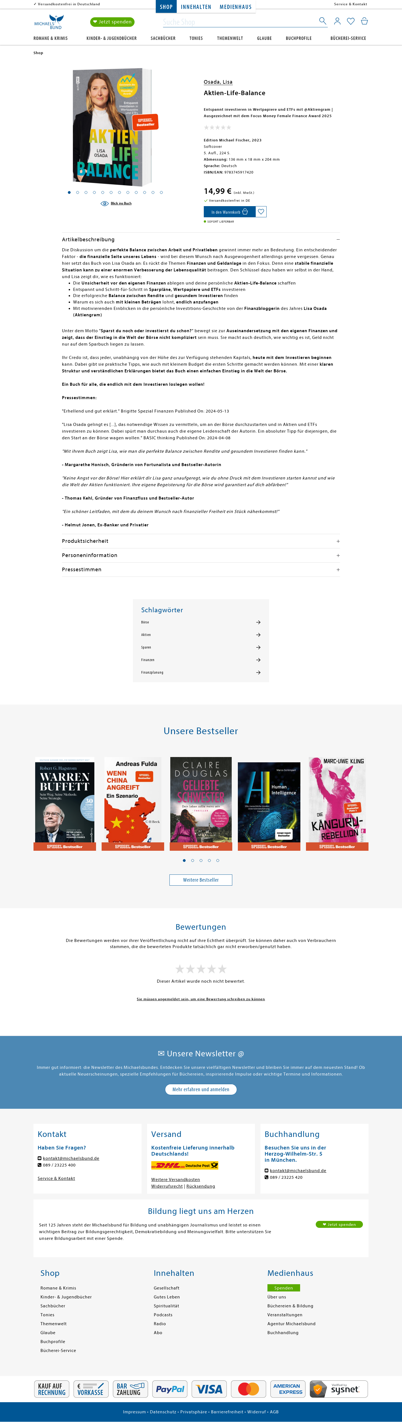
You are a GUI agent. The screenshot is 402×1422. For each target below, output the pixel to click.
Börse (145, 622)
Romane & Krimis (51, 38)
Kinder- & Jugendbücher (112, 38)
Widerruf (256, 1411)
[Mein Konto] (337, 21)
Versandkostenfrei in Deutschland (69, 4)
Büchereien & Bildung (290, 1305)
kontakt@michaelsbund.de (71, 1158)
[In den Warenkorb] (229, 211)
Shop (166, 7)
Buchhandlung (283, 1332)
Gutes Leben (167, 1297)
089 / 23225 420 (286, 1177)
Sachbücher (163, 38)
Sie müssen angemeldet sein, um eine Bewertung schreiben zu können (201, 999)
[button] (184, 860)
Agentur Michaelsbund (291, 1323)
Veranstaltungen (285, 1314)
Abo (158, 1332)
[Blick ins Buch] (115, 203)
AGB (274, 1411)
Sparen (146, 647)
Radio (160, 1323)
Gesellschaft (167, 1288)
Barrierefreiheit (227, 1411)
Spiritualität (166, 1305)
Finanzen (148, 660)
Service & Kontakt (350, 4)
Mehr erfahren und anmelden (201, 1089)
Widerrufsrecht (167, 1186)
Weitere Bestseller (201, 880)
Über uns (276, 1297)
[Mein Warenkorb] (364, 21)
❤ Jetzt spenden (112, 22)
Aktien (146, 635)
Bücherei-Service (348, 38)
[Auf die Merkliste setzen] (261, 211)
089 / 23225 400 (59, 1165)
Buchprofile (299, 38)
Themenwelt (230, 38)
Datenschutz (163, 1411)
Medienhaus (236, 7)
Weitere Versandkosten (175, 1179)
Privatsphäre (193, 1411)
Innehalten (196, 7)
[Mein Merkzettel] (351, 21)
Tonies (196, 38)
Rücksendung (200, 1186)
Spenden (283, 1288)
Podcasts (163, 1314)
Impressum (134, 1411)
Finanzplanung (152, 672)
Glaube (264, 38)
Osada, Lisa (218, 82)
